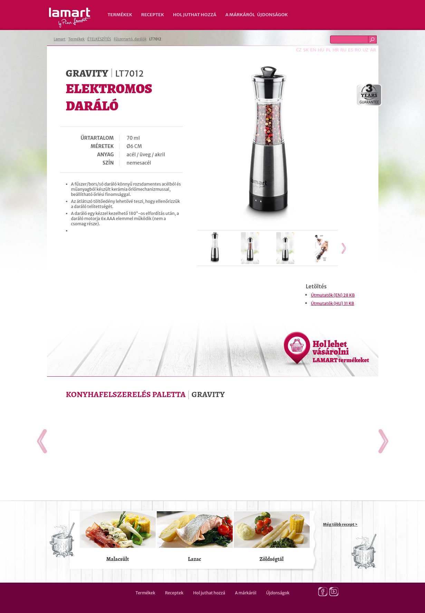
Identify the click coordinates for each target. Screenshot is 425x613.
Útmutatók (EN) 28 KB (333, 295)
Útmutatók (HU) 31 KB (332, 303)
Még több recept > (340, 524)
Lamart (70, 17)
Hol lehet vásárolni (341, 351)
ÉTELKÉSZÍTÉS (99, 39)
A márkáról (240, 15)
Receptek (152, 15)
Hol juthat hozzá (194, 15)
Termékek (120, 15)
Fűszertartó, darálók (130, 39)
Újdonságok (272, 15)
